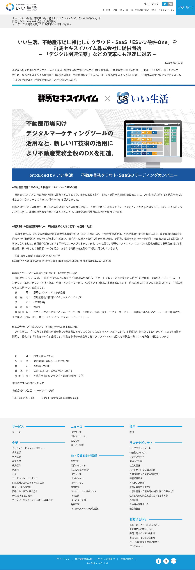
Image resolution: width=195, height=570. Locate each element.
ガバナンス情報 (136, 482)
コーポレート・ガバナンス (25, 478)
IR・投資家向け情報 (140, 9)
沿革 (14, 474)
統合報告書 (134, 508)
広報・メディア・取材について (144, 524)
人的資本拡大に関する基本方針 (144, 474)
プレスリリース (78, 436)
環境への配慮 (135, 461)
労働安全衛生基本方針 (140, 487)
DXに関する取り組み (22, 495)
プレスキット (135, 546)
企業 (115, 9)
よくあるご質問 (78, 500)
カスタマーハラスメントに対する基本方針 (32, 500)
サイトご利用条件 (106, 559)
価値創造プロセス (138, 452)
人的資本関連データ (139, 504)
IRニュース (76, 474)
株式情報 (75, 487)
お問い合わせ (185, 7)
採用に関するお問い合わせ (142, 533)
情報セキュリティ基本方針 (25, 491)
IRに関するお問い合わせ (141, 529)
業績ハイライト (78, 465)
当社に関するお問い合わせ (142, 537)
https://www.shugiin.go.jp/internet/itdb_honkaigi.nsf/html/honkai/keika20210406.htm (61, 260)
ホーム (16, 18)
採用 (154, 9)
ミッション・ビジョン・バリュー (28, 448)
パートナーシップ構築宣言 (142, 470)
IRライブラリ (77, 482)
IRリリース (76, 432)
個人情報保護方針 (83, 559)
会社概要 (16, 457)
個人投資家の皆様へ (80, 470)
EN (170, 4)
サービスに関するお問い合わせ (144, 542)
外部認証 (133, 500)
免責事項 (75, 504)
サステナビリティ (166, 9)
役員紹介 (16, 465)
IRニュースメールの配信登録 (84, 508)
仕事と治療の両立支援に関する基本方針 (148, 495)
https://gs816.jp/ (67, 273)
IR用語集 (75, 495)
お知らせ (75, 440)
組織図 (15, 470)
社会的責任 (134, 465)
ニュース (124, 9)
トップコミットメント (140, 448)
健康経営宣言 (135, 478)
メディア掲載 (77, 445)
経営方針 (75, 461)
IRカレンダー (77, 478)
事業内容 (16, 461)
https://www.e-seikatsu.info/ (62, 326)
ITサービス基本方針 (21, 487)
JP (165, 4)
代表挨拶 (16, 452)
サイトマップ (151, 4)
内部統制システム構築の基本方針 (28, 482)
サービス (106, 9)
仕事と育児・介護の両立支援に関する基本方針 (151, 491)
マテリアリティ (136, 457)
